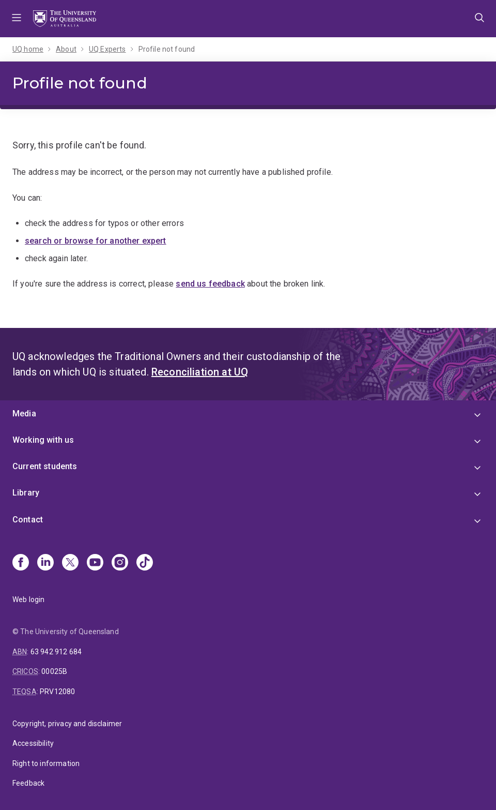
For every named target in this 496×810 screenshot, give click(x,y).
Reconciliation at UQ (199, 372)
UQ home (27, 49)
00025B (54, 671)
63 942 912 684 (56, 652)
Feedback (28, 783)
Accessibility (33, 743)
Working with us (43, 440)
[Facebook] (20, 563)
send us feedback (210, 284)
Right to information (46, 763)
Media (24, 413)
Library (25, 493)
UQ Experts (107, 49)
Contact (27, 519)
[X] (70, 563)
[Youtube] (95, 563)
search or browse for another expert (95, 241)
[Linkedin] (45, 563)
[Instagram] (120, 563)
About (66, 49)
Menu (16, 18)
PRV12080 (57, 691)
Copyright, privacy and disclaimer (67, 723)
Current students (45, 466)
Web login (28, 599)
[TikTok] (144, 563)
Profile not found (166, 49)
